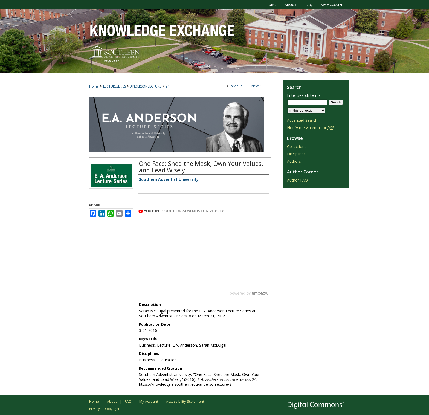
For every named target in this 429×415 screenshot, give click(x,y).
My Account (148, 401)
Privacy (94, 409)
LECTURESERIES (114, 86)
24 (167, 86)
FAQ (128, 401)
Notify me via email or (310, 127)
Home (94, 86)
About (112, 401)
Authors (294, 161)
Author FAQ (297, 180)
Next (255, 86)
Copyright (112, 409)
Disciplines (296, 153)
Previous (235, 86)
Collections (296, 146)
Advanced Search (302, 120)
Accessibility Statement (185, 401)
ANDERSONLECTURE (145, 86)
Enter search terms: (304, 95)
